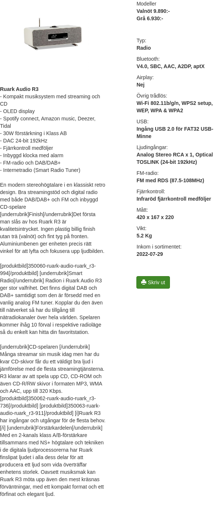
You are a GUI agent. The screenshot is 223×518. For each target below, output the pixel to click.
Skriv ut (153, 282)
